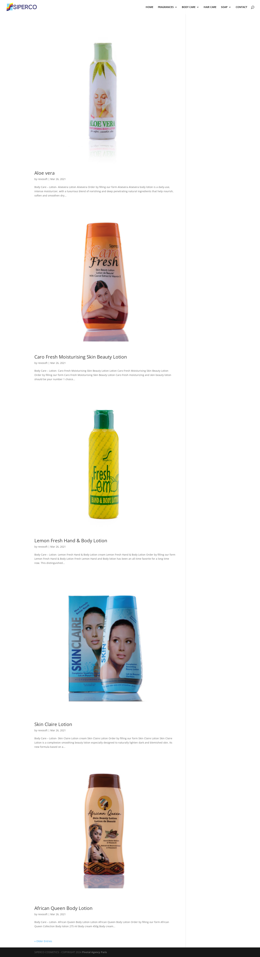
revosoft (42, 179)
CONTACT (241, 7)
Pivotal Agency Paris (94, 952)
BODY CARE (188, 7)
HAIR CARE (210, 7)
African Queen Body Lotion (63, 908)
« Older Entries (43, 941)
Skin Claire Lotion (53, 724)
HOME (149, 7)
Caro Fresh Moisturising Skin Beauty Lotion (80, 357)
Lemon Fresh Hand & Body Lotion (70, 540)
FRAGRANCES (166, 7)
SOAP (224, 7)
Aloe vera (44, 173)
